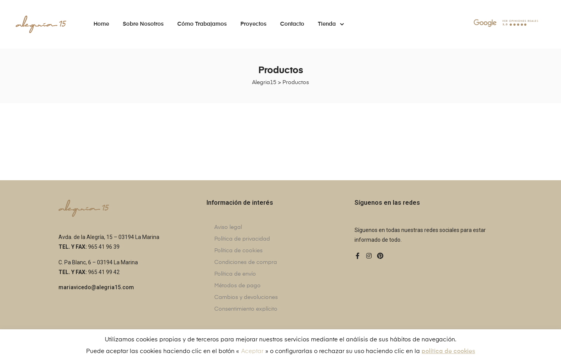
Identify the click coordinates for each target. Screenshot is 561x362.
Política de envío (235, 274)
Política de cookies (238, 250)
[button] (96, 288)
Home (101, 24)
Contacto (292, 24)
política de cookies (448, 351)
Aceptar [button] (252, 351)
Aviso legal (228, 227)
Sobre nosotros (143, 24)
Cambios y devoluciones (246, 297)
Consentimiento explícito (245, 309)
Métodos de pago (237, 285)
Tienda (331, 24)
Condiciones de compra (245, 262)
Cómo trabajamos (202, 24)
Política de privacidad (242, 239)
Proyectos (253, 24)
